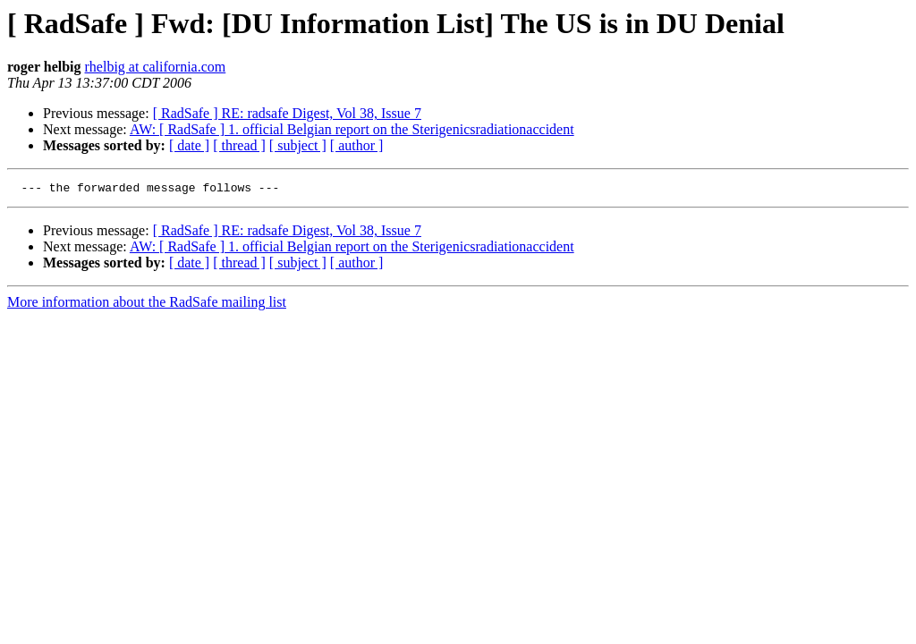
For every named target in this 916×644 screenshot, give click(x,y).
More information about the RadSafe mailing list (146, 304)
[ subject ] (298, 145)
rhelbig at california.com (155, 66)
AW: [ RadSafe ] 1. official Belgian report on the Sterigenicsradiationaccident (352, 129)
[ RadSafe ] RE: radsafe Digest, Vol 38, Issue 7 (287, 113)
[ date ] (189, 145)
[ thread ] (239, 145)
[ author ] (357, 145)
